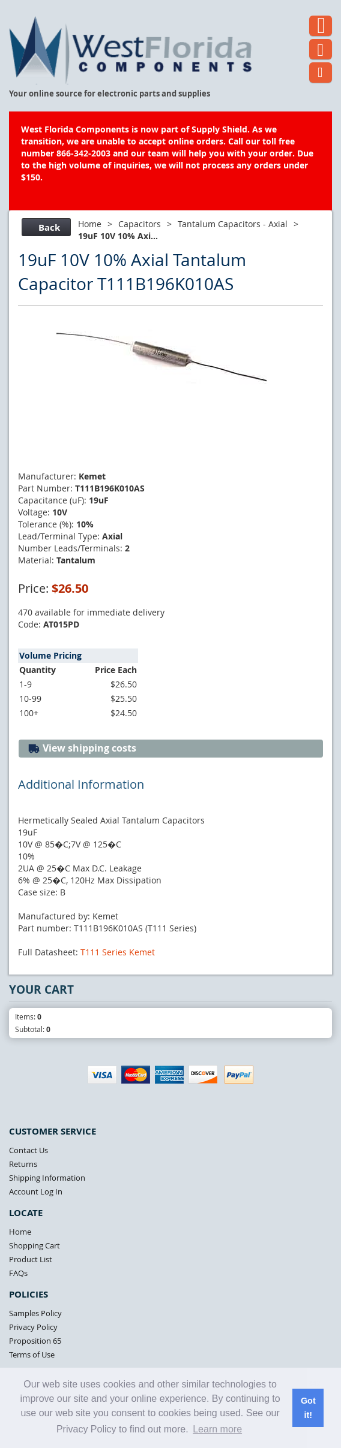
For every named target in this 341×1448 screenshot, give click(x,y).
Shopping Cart (34, 1245)
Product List (30, 1259)
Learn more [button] (217, 1429)
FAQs (18, 1273)
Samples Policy (35, 1313)
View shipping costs (82, 748)
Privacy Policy (33, 1327)
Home (89, 224)
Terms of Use (32, 1354)
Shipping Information (47, 1177)
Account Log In (35, 1191)
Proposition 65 (35, 1340)
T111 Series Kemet (117, 952)
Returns (23, 1164)
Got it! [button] (308, 1408)
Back (44, 227)
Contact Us (28, 1150)
